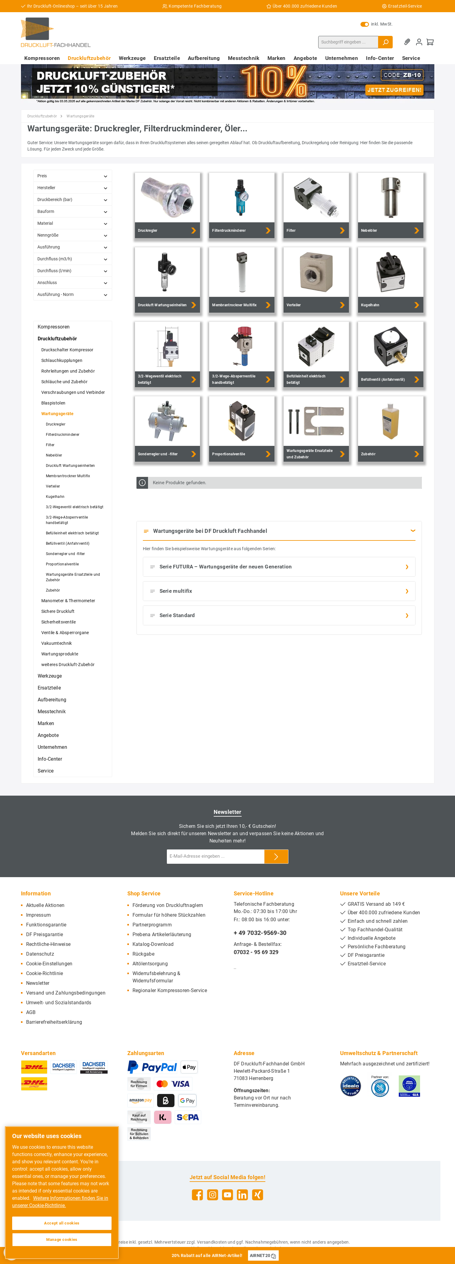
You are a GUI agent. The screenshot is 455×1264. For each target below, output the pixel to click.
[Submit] (276, 856)
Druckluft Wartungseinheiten (70, 466)
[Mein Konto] (419, 42)
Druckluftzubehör (57, 339)
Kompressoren (54, 327)
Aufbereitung (52, 700)
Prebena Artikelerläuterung (162, 934)
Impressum (38, 915)
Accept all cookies (62, 1223)
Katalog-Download (153, 944)
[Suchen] (385, 42)
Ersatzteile (49, 688)
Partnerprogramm (152, 925)
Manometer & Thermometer (68, 600)
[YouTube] (227, 1195)
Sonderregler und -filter (65, 554)
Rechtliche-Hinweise (48, 944)
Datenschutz (40, 954)
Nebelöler (54, 455)
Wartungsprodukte (59, 653)
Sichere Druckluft (58, 611)
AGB (31, 1012)
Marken (46, 723)
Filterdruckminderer (63, 434)
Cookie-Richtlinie (44, 973)
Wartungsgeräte (57, 413)
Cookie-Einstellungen (49, 964)
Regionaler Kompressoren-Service (170, 990)
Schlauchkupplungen (61, 360)
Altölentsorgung (150, 964)
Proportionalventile (62, 564)
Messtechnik (52, 711)
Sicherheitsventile (58, 622)
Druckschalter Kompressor (67, 349)
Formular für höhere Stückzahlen (169, 915)
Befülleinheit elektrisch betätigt (72, 533)
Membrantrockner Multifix (68, 476)
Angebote (48, 735)
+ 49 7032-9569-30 (260, 932)
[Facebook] (197, 1195)
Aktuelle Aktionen (45, 905)
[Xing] (257, 1195)
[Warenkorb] (430, 42)
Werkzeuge (50, 676)
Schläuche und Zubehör (64, 381)
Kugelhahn (55, 497)
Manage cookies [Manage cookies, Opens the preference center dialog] (62, 1239)
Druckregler (55, 424)
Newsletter (38, 983)
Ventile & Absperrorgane (65, 632)
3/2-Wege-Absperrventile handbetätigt (67, 520)
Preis (72, 176)
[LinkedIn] (242, 1195)
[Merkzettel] (408, 42)
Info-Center (50, 759)
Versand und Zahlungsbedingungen (65, 993)
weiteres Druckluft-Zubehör (68, 664)
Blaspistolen (53, 403)
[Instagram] (212, 1195)
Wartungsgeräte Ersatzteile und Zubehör (73, 577)
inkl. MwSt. (376, 24)
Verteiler (53, 486)
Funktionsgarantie (46, 925)
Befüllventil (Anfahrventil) (68, 543)
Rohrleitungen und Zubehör (68, 371)
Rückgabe (143, 954)
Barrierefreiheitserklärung (54, 1022)
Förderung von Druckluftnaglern (168, 905)
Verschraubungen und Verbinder (73, 392)
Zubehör (53, 590)
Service (46, 771)
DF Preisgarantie (44, 934)
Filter (50, 445)
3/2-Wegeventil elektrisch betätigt (75, 507)
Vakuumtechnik (56, 643)
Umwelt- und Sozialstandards (58, 1002)
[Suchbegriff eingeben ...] (348, 42)
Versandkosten (212, 1242)
